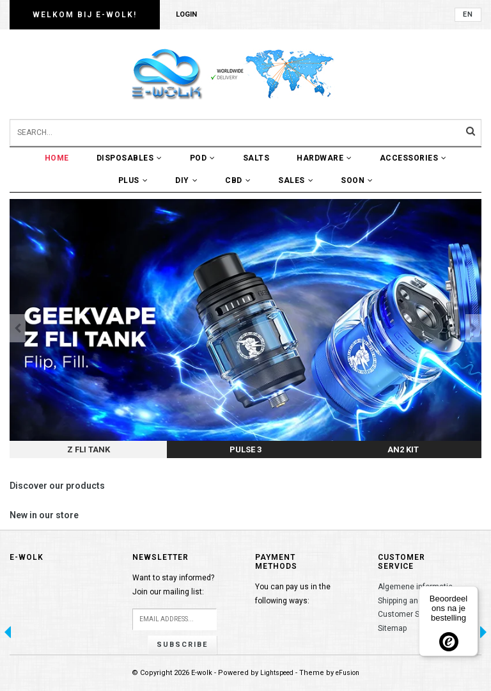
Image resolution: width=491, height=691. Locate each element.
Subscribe (182, 644)
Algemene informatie (415, 586)
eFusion (347, 672)
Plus (133, 180)
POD (202, 158)
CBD (238, 180)
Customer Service (409, 614)
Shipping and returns (414, 600)
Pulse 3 (245, 449)
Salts (256, 158)
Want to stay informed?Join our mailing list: (173, 584)
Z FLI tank (88, 449)
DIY (186, 180)
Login (186, 14)
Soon (357, 180)
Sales (295, 180)
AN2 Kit (403, 449)
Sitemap (392, 628)
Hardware (324, 158)
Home (57, 158)
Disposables (129, 158)
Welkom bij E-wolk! (85, 14)
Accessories (413, 158)
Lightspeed (276, 672)
